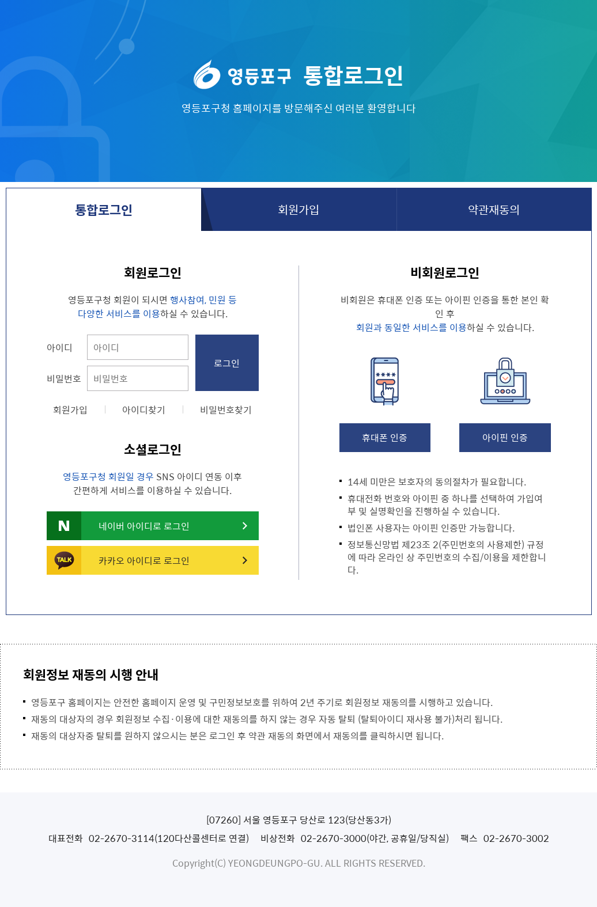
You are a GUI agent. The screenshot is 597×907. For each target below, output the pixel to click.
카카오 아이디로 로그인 (144, 560)
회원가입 (298, 209)
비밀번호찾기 (226, 409)
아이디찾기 (143, 409)
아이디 (60, 347)
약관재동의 (494, 209)
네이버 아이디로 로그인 (144, 526)
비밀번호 (64, 378)
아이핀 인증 (505, 437)
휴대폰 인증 (384, 437)
